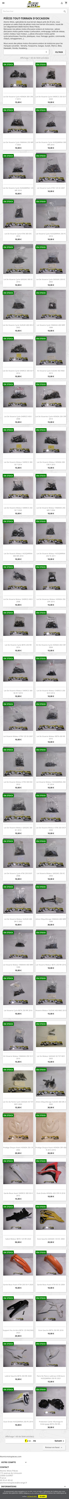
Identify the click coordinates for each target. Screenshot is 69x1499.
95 (34, 1441)
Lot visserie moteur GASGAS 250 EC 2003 (51, 874)
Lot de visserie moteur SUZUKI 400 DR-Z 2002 (18, 920)
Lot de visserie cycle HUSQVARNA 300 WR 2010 (51, 143)
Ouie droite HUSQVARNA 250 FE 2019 (18, 1422)
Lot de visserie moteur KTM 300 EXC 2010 (18, 783)
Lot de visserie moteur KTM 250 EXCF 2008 (51, 829)
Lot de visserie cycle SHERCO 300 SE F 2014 (18, 372)
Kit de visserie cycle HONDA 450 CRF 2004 (51, 646)
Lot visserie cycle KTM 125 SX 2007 (51, 188)
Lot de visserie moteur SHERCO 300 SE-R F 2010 (18, 691)
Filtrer (59, 52)
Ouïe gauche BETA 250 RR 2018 (50, 1330)
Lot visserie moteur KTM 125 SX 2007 (18, 736)
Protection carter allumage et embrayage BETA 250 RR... (51, 1423)
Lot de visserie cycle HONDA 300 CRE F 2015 (18, 97)
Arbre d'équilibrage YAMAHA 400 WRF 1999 (51, 920)
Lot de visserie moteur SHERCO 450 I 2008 (18, 600)
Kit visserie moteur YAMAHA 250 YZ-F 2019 (18, 1057)
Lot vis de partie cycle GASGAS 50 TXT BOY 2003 (18, 1103)
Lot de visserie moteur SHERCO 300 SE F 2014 (18, 463)
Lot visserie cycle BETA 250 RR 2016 (18, 1010)
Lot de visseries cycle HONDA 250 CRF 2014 (51, 417)
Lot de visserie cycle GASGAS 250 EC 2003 (50, 280)
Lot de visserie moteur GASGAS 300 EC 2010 (18, 829)
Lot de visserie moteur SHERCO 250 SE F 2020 (18, 509)
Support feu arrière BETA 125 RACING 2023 (18, 1331)
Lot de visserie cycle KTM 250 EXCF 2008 (18, 874)
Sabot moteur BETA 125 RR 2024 (18, 1239)
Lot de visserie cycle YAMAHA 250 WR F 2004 (18, 143)
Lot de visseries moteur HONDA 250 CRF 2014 (50, 600)
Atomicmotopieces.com (10, 1456)
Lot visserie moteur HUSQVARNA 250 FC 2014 (51, 783)
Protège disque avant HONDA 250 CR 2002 (18, 1148)
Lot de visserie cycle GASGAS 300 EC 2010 (18, 280)
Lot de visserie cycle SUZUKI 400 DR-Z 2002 (18, 326)
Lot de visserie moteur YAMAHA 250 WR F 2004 (50, 509)
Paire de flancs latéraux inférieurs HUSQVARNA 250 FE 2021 (51, 1377)
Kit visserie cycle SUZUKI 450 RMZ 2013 (51, 372)
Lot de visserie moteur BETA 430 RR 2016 (51, 737)
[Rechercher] (34, 11)
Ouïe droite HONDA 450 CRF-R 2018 (51, 1193)
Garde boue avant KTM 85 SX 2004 (51, 1284)
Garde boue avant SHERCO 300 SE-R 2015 (18, 1194)
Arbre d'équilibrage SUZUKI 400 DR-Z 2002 (51, 1103)
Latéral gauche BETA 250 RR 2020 (18, 1376)
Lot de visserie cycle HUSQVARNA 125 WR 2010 (18, 189)
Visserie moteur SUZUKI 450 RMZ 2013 (51, 1010)
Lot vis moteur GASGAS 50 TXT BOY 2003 (51, 1057)
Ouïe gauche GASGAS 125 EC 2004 (51, 1239)
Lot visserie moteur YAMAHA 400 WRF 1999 (18, 966)
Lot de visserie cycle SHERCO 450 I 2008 (18, 417)
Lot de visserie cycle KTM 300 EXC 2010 (18, 235)
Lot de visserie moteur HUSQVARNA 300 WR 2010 (18, 554)
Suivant (60, 1441)
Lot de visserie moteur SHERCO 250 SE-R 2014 (51, 691)
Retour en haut (54, 1447)
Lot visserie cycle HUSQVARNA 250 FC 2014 (51, 235)
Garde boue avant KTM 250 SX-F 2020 (18, 1284)
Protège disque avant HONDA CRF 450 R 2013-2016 (51, 1148)
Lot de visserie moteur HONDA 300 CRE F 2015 (51, 463)
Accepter (42, 1496)
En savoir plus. (32, 1496)
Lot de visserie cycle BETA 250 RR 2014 (18, 646)
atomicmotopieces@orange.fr (13, 1482)
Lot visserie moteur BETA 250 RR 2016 (51, 965)
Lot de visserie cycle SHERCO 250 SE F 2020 (51, 97)
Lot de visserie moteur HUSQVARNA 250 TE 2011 (51, 554)
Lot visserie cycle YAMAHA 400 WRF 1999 (51, 326)
